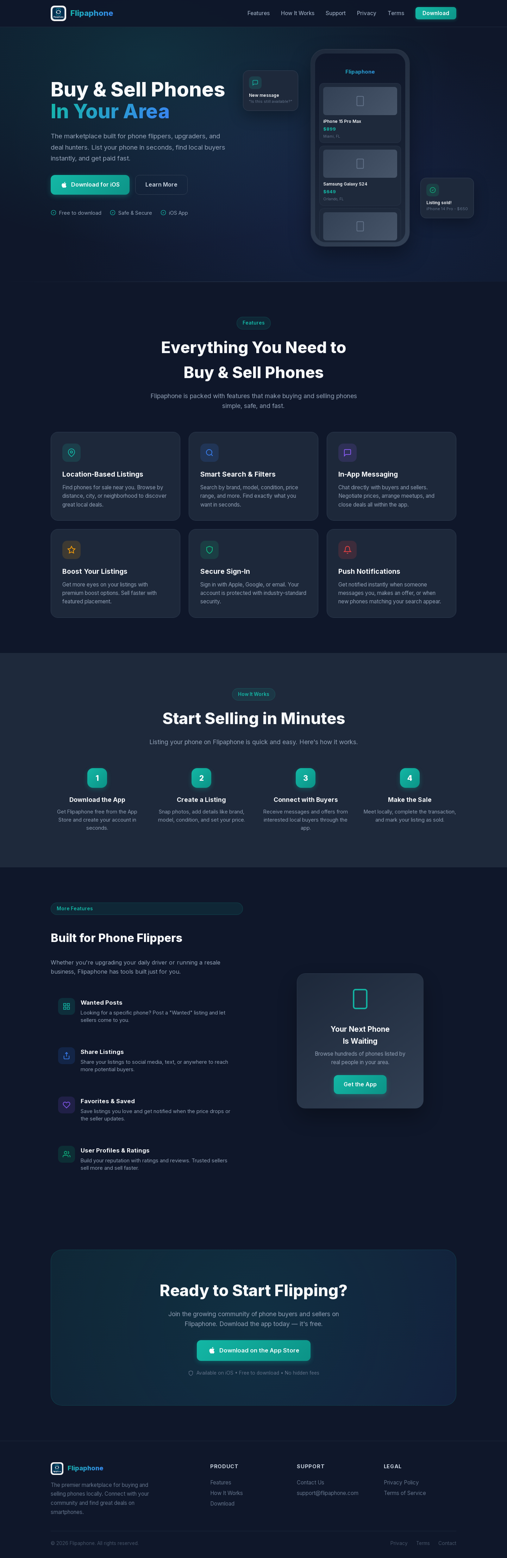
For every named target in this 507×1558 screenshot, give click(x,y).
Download (436, 13)
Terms (396, 13)
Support (336, 13)
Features (259, 13)
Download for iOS (90, 184)
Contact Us (310, 1482)
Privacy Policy (401, 1482)
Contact (447, 1543)
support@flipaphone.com (327, 1493)
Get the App (360, 1084)
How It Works (297, 13)
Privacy (366, 13)
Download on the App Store (253, 1351)
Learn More (161, 184)
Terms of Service (405, 1493)
